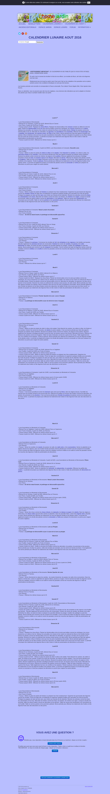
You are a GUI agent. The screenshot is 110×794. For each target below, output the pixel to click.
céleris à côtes (46, 153)
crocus (72, 128)
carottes (68, 244)
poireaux (35, 242)
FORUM (73, 27)
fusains (64, 159)
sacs (42, 195)
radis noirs (60, 447)
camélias (21, 133)
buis (32, 157)
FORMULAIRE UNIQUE (55, 743)
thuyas (51, 157)
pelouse (41, 161)
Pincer (33, 193)
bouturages (84, 131)
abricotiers (50, 198)
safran (86, 128)
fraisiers (44, 192)
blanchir (65, 153)
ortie (76, 162)
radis (82, 244)
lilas (50, 133)
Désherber (21, 245)
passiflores (60, 131)
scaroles (35, 154)
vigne (77, 196)
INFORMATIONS (84, 27)
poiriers (46, 200)
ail (56, 242)
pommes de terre (37, 244)
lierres (63, 157)
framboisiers (80, 198)
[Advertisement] (55, 58)
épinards (56, 512)
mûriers (70, 196)
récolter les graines (64, 395)
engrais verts (81, 513)
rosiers (20, 470)
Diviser (73, 130)
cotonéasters (24, 196)
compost (47, 247)
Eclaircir (55, 244)
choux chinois (46, 512)
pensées (69, 468)
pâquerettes (60, 468)
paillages (78, 245)
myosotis (51, 468)
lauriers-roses (41, 133)
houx (33, 196)
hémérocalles (32, 128)
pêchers (60, 198)
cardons (72, 153)
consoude (69, 162)
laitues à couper (66, 512)
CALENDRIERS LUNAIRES (53, 24)
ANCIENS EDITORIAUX (27, 27)
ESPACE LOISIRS (60, 27)
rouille (40, 248)
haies (40, 159)
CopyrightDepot (25, 789)
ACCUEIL (22, 24)
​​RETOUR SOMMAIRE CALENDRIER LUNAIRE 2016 (55, 777)
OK (89, 2)
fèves (63, 392)
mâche (48, 330)
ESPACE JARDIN (45, 27)
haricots (47, 392)
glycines (51, 131)
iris (41, 128)
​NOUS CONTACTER (88, 786)
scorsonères (72, 447)
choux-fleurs (45, 127)
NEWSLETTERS (34, 24)
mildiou (32, 248)
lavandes (70, 131)
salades (56, 153)
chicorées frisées (23, 154)
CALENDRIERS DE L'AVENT (75, 24)
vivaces (70, 127)
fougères (23, 159)
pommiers (56, 200)
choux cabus (31, 513)
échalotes (63, 242)
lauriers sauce (40, 157)
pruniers (37, 395)
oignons (72, 242)
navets (40, 447)
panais (75, 244)
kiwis (88, 195)
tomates (27, 193)
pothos (58, 156)
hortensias (31, 133)
